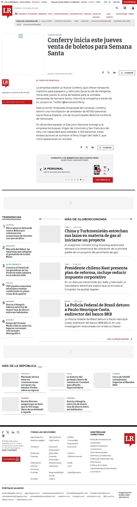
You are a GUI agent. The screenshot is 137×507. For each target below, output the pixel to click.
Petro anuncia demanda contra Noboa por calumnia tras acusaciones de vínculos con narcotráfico (19, 233)
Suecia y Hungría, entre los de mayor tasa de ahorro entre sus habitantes (78, 405)
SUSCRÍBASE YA (103, 179)
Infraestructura (55, 462)
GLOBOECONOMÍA (61, 14)
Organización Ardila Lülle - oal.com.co (125, 494)
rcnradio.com (78, 496)
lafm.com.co (108, 496)
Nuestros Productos (99, 445)
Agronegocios (37, 436)
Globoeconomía (74, 456)
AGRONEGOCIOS (76, 14)
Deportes (10, 246)
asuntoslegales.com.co (12, 492)
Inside (70, 462)
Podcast (34, 472)
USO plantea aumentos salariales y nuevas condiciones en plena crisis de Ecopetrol (18, 290)
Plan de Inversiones (32, 25)
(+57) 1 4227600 (9, 450)
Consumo (35, 446)
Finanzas (34, 456)
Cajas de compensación (101, 21)
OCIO (50, 14)
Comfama (85, 21)
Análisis (70, 436)
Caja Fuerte (54, 440)
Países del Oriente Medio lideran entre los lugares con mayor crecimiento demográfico (18, 328)
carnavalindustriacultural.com (42, 496)
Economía (71, 446)
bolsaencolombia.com (100, 492)
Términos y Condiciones (100, 455)
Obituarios (53, 465)
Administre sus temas (13, 102)
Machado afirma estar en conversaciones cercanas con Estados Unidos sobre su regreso (30, 383)
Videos (52, 478)
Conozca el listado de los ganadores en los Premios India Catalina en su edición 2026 (18, 271)
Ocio (69, 465)
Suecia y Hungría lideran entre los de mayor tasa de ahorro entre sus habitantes (17, 308)
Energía (9, 283)
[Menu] (16, 14)
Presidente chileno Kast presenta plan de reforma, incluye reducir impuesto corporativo (96, 272)
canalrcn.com (64, 496)
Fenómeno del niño (122, 21)
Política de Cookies (98, 465)
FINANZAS (23, 14)
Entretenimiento (13, 264)
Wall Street (47, 21)
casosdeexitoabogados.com (14, 496)
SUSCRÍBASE (129, 2)
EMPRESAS (42, 14)
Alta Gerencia (55, 436)
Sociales (34, 478)
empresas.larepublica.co (53, 492)
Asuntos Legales (38, 440)
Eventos (70, 452)
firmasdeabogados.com (77, 492)
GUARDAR (127, 73)
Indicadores (36, 462)
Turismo (116, 373)
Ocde (19, 25)
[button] (39, 170)
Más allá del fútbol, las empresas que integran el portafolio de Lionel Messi (19, 253)
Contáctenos (96, 448)
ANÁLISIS (87, 14)
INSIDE (131, 14)
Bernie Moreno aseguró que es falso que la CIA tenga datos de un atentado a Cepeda (32, 406)
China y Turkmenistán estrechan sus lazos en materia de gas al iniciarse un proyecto (96, 235)
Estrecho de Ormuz (63, 21)
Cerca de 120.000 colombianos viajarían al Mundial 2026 (123, 380)
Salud (69, 373)
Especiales (53, 452)
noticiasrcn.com (94, 496)
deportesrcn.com (24, 499)
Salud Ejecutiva (74, 472)
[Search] (117, 8)
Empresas (35, 452)
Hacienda (10, 225)
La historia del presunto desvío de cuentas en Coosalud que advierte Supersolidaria (78, 382)
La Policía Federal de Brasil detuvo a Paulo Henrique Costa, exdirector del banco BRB (97, 309)
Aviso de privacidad (98, 452)
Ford (76, 21)
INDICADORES (121, 14)
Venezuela (25, 373)
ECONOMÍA (32, 14)
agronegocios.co (32, 492)
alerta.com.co (8, 499)
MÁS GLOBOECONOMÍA (118, 339)
